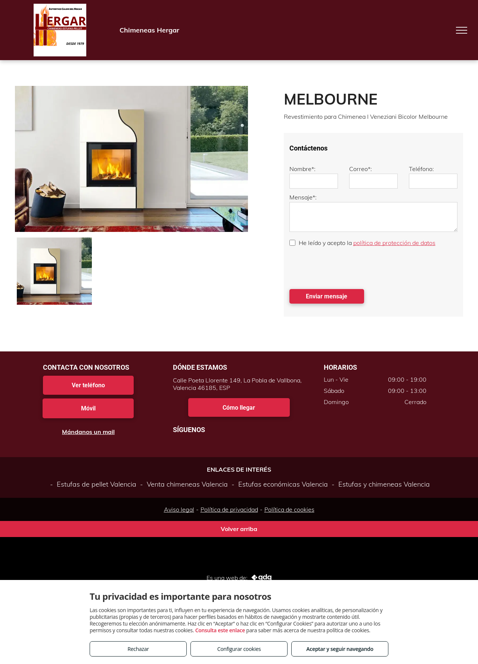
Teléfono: (421, 169)
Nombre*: (302, 169)
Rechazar (138, 648)
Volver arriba (239, 529)
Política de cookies (289, 509)
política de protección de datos (394, 242)
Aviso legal (179, 509)
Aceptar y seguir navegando (339, 648)
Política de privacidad (229, 509)
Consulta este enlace (220, 630)
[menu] (461, 30)
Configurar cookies (239, 648)
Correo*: (360, 169)
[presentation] (346, 267)
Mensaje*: (303, 197)
